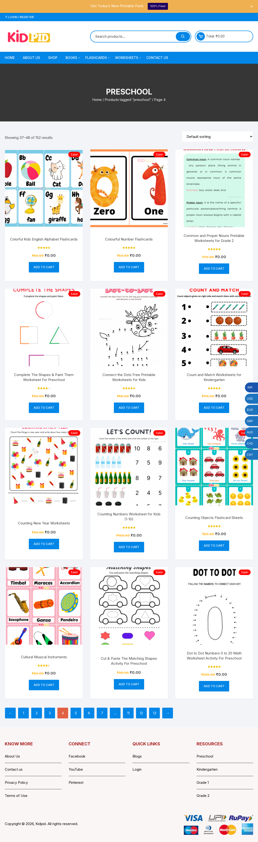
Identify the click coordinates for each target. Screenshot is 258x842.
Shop (52, 58)
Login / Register (19, 17)
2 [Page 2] (37, 713)
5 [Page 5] (76, 713)
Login (137, 769)
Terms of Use (16, 795)
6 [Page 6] (89, 713)
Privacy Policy (16, 782)
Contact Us (157, 58)
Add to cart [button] (44, 267)
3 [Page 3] (50, 713)
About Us (31, 58)
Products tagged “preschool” (128, 100)
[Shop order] (217, 136)
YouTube (76, 769)
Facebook (77, 756)
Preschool (205, 756)
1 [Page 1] (23, 713)
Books (73, 58)
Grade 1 (203, 782)
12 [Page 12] (141, 713)
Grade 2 (203, 795)
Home (10, 58)
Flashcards (98, 58)
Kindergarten (207, 769)
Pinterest (76, 782)
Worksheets (128, 58)
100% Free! (158, 6)
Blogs (137, 756)
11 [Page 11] (128, 713)
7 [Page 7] (102, 713)
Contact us (14, 769)
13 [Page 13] (154, 713)
